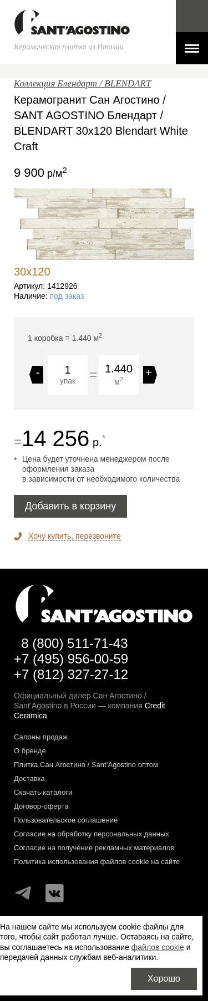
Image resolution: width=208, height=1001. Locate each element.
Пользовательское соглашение (66, 820)
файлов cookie (157, 947)
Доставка (29, 778)
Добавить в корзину (70, 506)
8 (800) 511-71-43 (74, 643)
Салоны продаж (41, 737)
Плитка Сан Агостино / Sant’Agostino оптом (86, 764)
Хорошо (164, 978)
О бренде (30, 751)
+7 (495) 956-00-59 (71, 658)
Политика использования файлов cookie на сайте (97, 861)
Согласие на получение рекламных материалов (94, 848)
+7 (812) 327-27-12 (71, 674)
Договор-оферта (41, 806)
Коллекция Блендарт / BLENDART (82, 83)
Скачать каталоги (43, 792)
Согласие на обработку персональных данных (91, 834)
